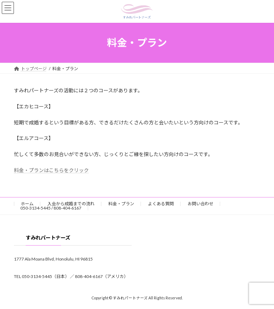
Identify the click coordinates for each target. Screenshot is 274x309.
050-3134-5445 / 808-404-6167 (50, 208)
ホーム (27, 203)
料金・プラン (121, 203)
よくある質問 (161, 203)
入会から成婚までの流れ (71, 203)
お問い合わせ (200, 203)
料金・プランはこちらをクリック (51, 170)
